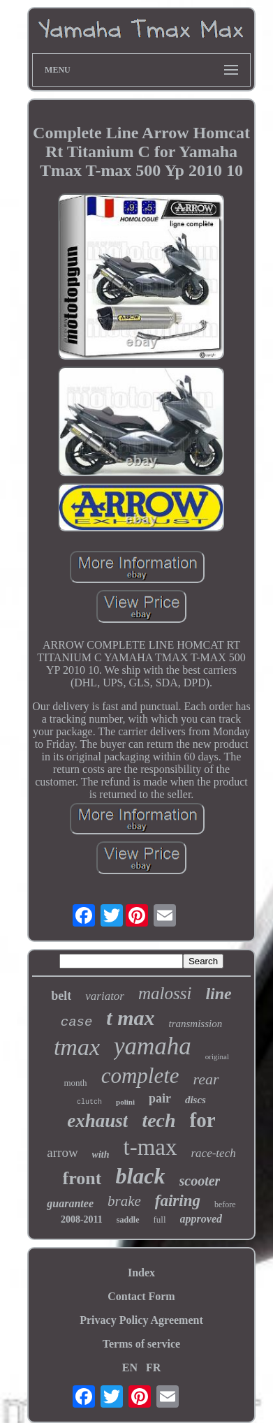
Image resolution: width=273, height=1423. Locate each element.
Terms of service (141, 1344)
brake (124, 1201)
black (140, 1175)
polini (125, 1102)
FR (153, 1367)
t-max (150, 1147)
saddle (128, 1220)
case (77, 1022)
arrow (62, 1152)
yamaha (152, 1046)
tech (158, 1120)
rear (206, 1079)
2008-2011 (82, 1219)
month (75, 1082)
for (203, 1120)
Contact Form (141, 1296)
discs (195, 1099)
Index (141, 1272)
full (160, 1219)
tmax (77, 1047)
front (82, 1178)
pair (160, 1098)
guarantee (70, 1203)
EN (130, 1367)
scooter (200, 1180)
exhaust (97, 1120)
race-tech (213, 1153)
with (101, 1154)
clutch (89, 1102)
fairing (177, 1200)
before (225, 1204)
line (218, 994)
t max (130, 1017)
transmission (196, 1023)
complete (140, 1075)
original (217, 1056)
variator (104, 996)
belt (61, 996)
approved (201, 1219)
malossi (164, 993)
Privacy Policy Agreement (141, 1320)
